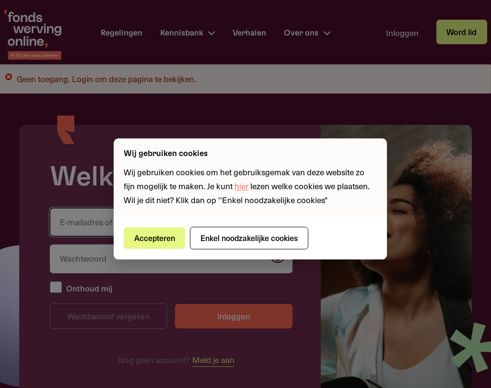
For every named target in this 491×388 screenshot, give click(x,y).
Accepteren (154, 237)
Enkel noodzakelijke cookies (249, 237)
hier (241, 186)
